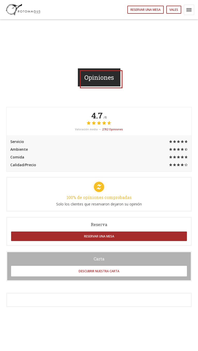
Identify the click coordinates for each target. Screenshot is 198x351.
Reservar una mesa (145, 9)
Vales (173, 9)
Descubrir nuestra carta (99, 271)
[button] (189, 10)
